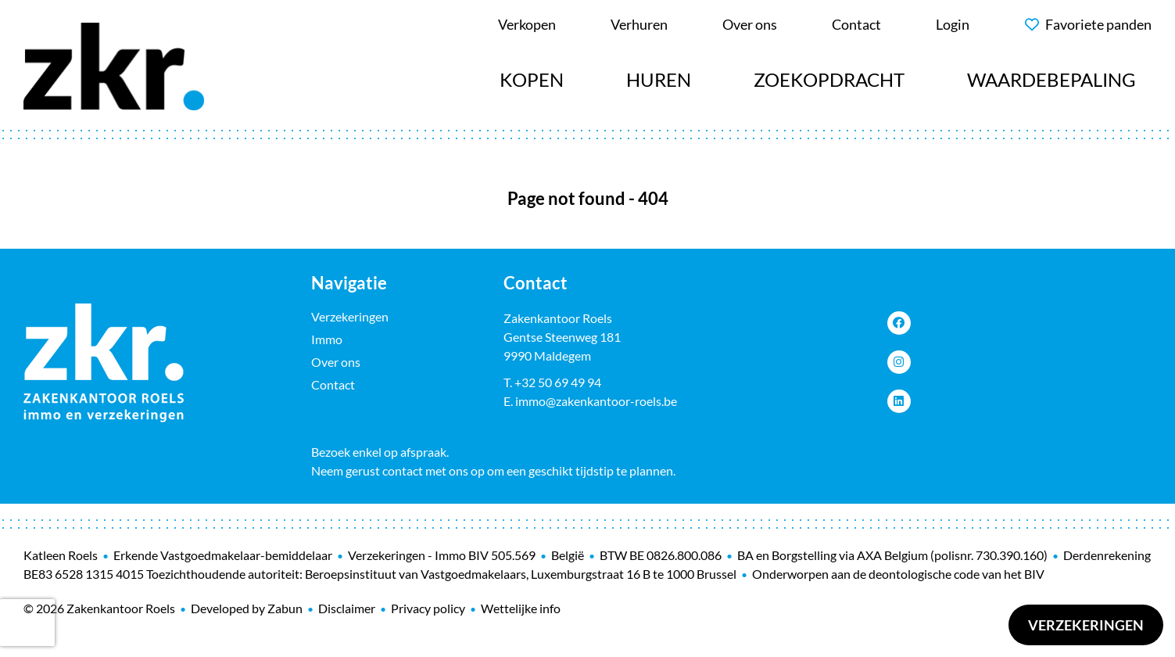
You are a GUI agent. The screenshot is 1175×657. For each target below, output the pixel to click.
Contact (333, 384)
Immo (326, 339)
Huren (658, 79)
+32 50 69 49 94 (557, 382)
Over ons (335, 361)
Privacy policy (428, 608)
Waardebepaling (1051, 79)
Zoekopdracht (829, 79)
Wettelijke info (521, 608)
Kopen (532, 79)
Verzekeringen (1086, 625)
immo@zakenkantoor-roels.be (596, 400)
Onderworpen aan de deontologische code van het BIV (898, 573)
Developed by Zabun (247, 608)
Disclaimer (346, 608)
